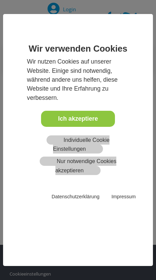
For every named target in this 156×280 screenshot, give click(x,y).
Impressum (124, 196)
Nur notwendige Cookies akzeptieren (86, 165)
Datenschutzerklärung (76, 196)
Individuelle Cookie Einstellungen (81, 144)
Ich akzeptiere (78, 118)
